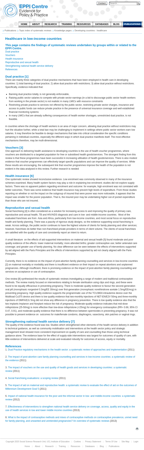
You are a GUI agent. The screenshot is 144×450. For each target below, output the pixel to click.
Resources (75, 446)
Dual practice (12, 51)
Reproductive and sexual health (22, 62)
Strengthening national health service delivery (29, 66)
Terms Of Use (111, 442)
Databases (90, 446)
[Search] (124, 3)
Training (62, 446)
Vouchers (10, 55)
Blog (102, 446)
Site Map (125, 442)
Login (136, 442)
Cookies (77, 442)
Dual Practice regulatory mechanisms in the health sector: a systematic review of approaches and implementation (67, 349)
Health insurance (14, 58)
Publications (114, 446)
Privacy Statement (93, 442)
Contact (101, 3)
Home (27, 446)
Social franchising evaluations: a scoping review (33, 378)
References (11, 69)
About (37, 446)
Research (49, 446)
